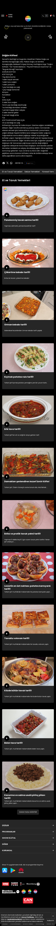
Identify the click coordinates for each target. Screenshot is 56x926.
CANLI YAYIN (9, 16)
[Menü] (2, 16)
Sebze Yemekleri (32, 171)
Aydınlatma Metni (14, 919)
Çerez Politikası (27, 917)
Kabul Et (50, 920)
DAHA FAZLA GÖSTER (28, 812)
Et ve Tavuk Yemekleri (12, 171)
